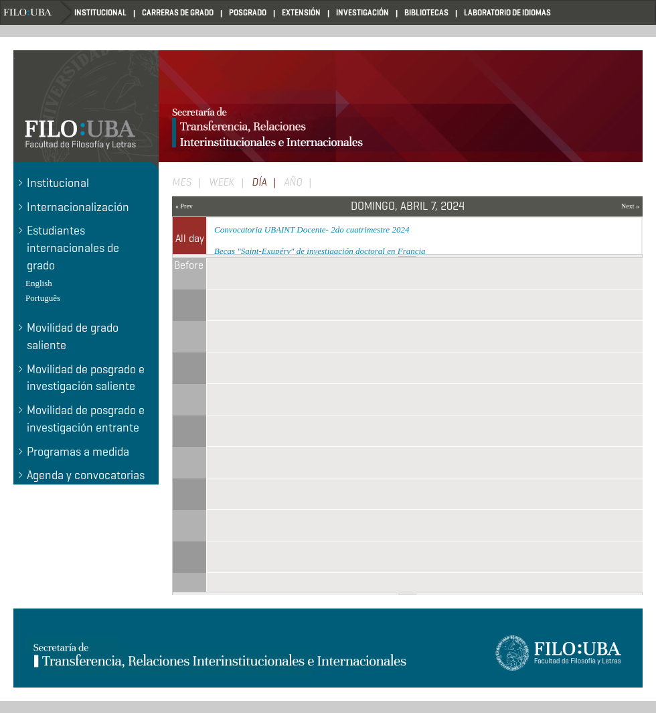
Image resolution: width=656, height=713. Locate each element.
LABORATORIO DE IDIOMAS (507, 12)
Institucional (58, 183)
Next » (630, 206)
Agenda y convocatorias (86, 475)
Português (42, 298)
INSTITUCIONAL (100, 12)
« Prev (184, 206)
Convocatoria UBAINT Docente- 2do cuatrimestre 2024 (311, 229)
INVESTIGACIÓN (362, 12)
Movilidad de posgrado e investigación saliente (86, 378)
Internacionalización (78, 207)
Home (37, 12)
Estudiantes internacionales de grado (73, 247)
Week (221, 182)
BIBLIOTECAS (426, 12)
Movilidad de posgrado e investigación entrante (86, 419)
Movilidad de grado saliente (72, 336)
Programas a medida (78, 451)
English (38, 283)
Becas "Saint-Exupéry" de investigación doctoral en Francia (320, 251)
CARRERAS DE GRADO (178, 12)
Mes (181, 182)
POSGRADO (247, 12)
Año (293, 182)
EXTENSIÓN (301, 12)
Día (267, 182)
